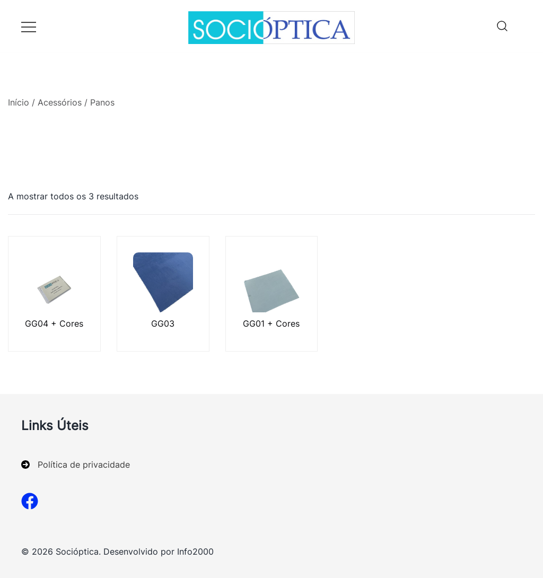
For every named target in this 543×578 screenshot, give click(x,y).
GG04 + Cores (54, 323)
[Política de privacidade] (75, 465)
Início (18, 102)
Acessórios (60, 102)
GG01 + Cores (271, 323)
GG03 (162, 323)
